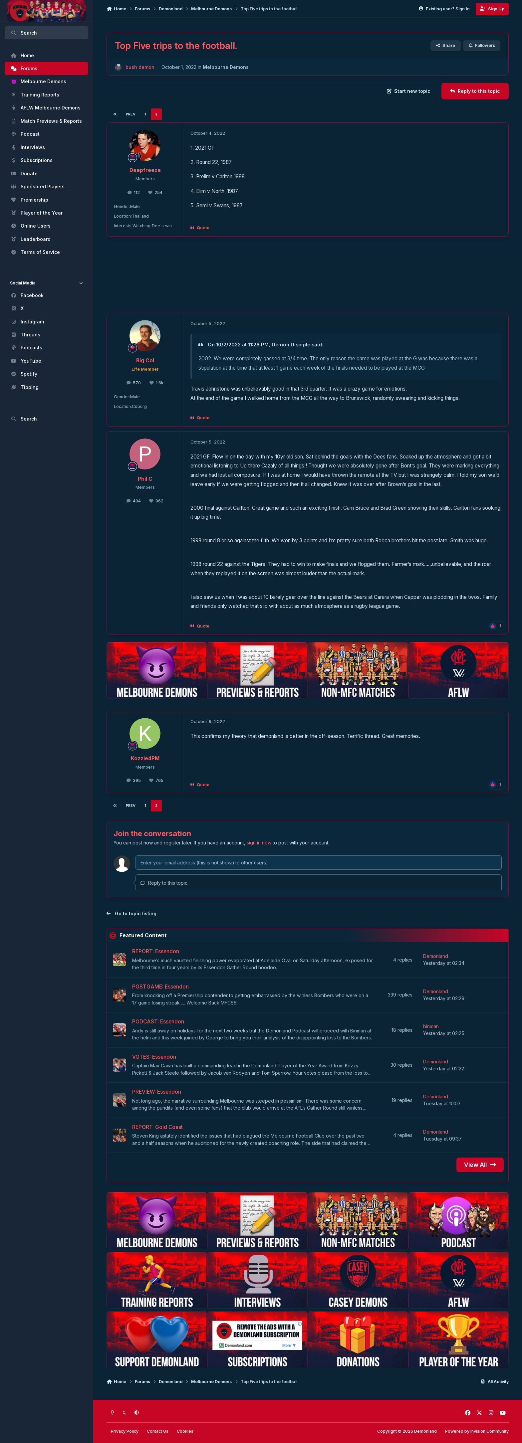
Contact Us (157, 1431)
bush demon (140, 67)
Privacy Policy (124, 1431)
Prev (130, 114)
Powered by (477, 1431)
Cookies (185, 1431)
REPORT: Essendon (155, 952)
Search (24, 32)
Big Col (145, 360)
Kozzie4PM (145, 758)
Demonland (435, 956)
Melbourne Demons (226, 67)
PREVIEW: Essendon (156, 1092)
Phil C (145, 479)
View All (480, 1164)
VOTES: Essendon (154, 1057)
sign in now (259, 842)
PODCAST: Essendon (158, 1022)
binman (431, 1026)
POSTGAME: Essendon (160, 987)
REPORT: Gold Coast (157, 1127)
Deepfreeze (145, 170)
